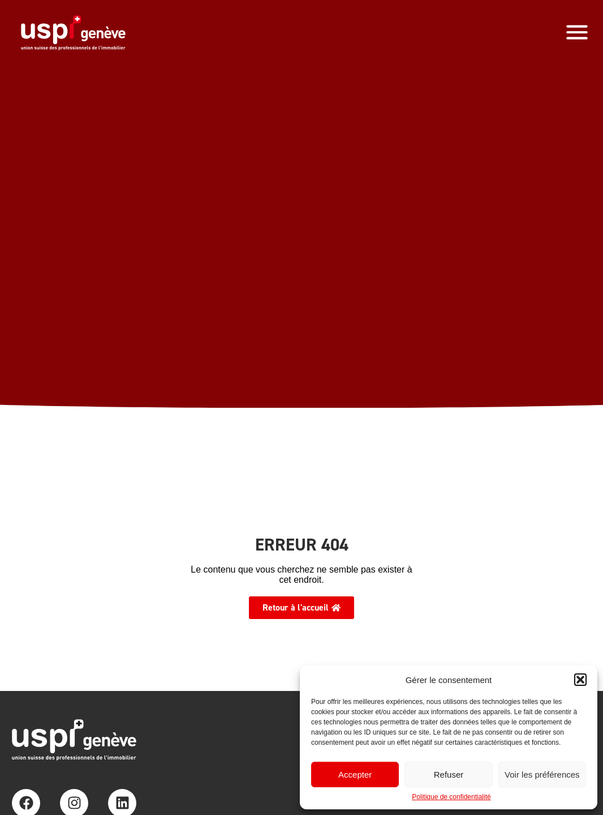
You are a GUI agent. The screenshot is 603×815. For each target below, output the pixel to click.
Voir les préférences (542, 774)
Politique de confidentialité (451, 797)
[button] (580, 679)
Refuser (449, 774)
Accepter (355, 774)
